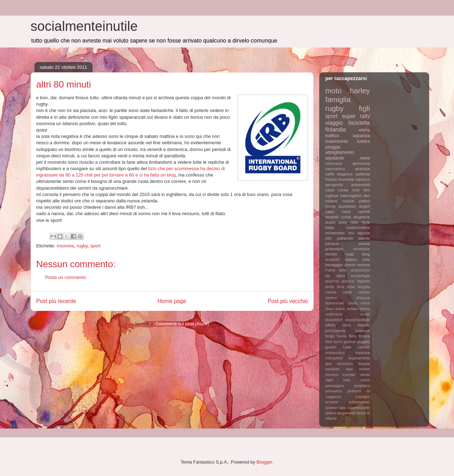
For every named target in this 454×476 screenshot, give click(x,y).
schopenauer (359, 402)
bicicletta (359, 123)
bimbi (329, 287)
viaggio (334, 123)
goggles (363, 342)
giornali (350, 342)
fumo (338, 342)
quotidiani (347, 206)
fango (329, 336)
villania (331, 418)
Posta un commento (65, 277)
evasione (362, 331)
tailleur (330, 413)
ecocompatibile (357, 320)
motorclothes (358, 227)
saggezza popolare (347, 397)
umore (350, 264)
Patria (330, 270)
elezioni (364, 325)
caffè (329, 174)
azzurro (348, 281)
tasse (361, 413)
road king (357, 254)
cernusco (333, 163)
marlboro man (339, 369)
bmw (351, 287)
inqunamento (359, 358)
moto (333, 90)
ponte (330, 206)
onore (365, 380)
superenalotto (359, 408)
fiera (352, 336)
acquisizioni (360, 270)
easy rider (348, 222)
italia (329, 227)
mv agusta (359, 232)
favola (342, 336)
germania (361, 163)
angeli (364, 206)
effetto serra (338, 325)
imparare (362, 353)
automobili (360, 184)
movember (335, 232)
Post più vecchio (287, 301)
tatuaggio (333, 264)
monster (349, 375)
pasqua (332, 243)
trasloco (362, 179)
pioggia (332, 147)
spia (342, 408)
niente (365, 375)
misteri (364, 369)
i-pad (347, 347)
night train (337, 380)
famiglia (338, 99)
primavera (333, 391)
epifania (362, 174)
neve (365, 158)
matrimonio (336, 141)
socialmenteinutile (84, 26)
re (368, 391)
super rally (356, 116)
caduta (330, 292)
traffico (332, 135)
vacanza (361, 135)
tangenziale (346, 413)
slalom (351, 259)
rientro (331, 254)
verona (363, 264)
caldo (347, 292)
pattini (364, 200)
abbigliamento (339, 152)
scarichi (332, 259)
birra (340, 287)
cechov (331, 298)
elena (364, 130)
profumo (354, 391)
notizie (348, 200)
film (367, 189)
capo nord (337, 211)
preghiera (362, 386)
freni (328, 342)
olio (328, 238)
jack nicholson (339, 364)
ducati (365, 314)
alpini (340, 276)
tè (368, 413)
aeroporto (334, 184)
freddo (331, 179)
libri (367, 195)
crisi (356, 189)
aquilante (334, 158)
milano (331, 200)
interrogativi (350, 195)
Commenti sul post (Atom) (182, 323)
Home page (171, 301)
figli (364, 108)
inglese (331, 195)
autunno (332, 281)
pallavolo (345, 238)
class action (335, 309)
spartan (331, 408)
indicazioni (334, 358)
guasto (330, 347)
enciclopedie (335, 331)
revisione (361, 248)
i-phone (364, 347)
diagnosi (345, 174)
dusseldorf (333, 320)
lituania (364, 364)
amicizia (362, 168)
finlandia (335, 130)
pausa (364, 243)
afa (327, 276)
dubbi (330, 222)
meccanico (335, 168)
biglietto (363, 281)
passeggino (334, 386)
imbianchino (335, 353)
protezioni (334, 248)
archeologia (360, 276)
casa (329, 189)
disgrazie (361, 216)
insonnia (65, 245)
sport (95, 245)
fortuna (364, 336)
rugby (82, 245)
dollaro (352, 309)
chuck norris (359, 303)
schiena (331, 402)
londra (363, 141)
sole (366, 259)
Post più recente (56, 301)
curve (346, 216)
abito (343, 270)
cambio (364, 292)
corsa (343, 189)
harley (360, 90)
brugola (364, 287)
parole (364, 238)
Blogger (264, 462)
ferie (366, 222)
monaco (331, 375)
